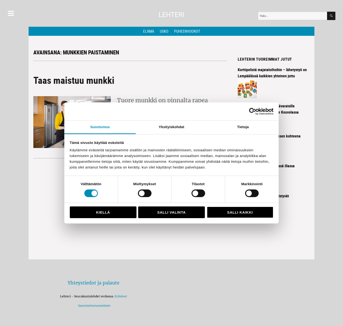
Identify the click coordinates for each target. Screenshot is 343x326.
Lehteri (171, 15)
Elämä (148, 31)
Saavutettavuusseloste (94, 305)
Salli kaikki (240, 212)
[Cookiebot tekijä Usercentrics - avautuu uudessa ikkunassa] (252, 111)
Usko (164, 31)
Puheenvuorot (187, 31)
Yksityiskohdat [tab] (171, 127)
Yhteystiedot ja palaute (93, 283)
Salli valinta (171, 212)
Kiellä (103, 212)
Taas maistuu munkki (73, 80)
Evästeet (121, 296)
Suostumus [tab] (100, 127)
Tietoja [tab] (243, 127)
